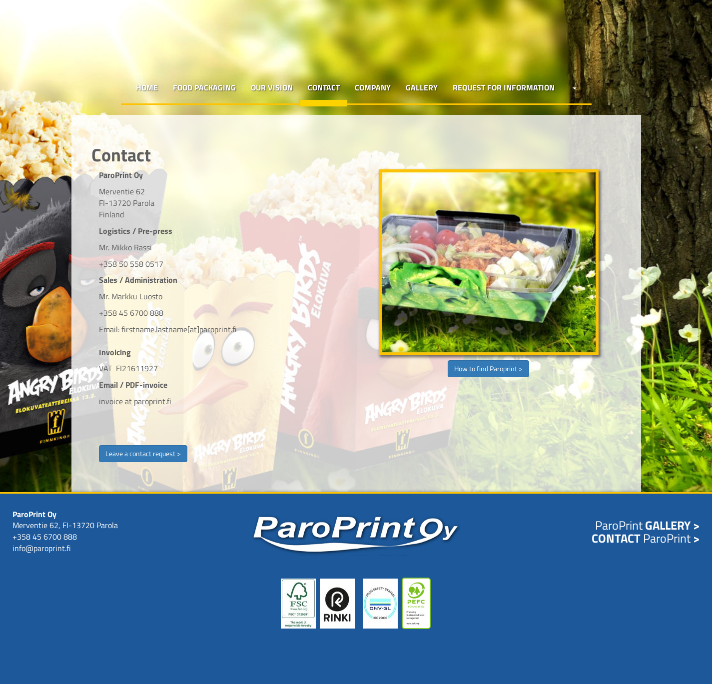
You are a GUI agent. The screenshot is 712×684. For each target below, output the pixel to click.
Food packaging (204, 87)
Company (373, 87)
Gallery (422, 87)
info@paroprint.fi (41, 548)
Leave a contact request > (143, 453)
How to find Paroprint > (488, 368)
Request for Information (504, 87)
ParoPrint (647, 525)
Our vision (272, 87)
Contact (324, 87)
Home (147, 87)
